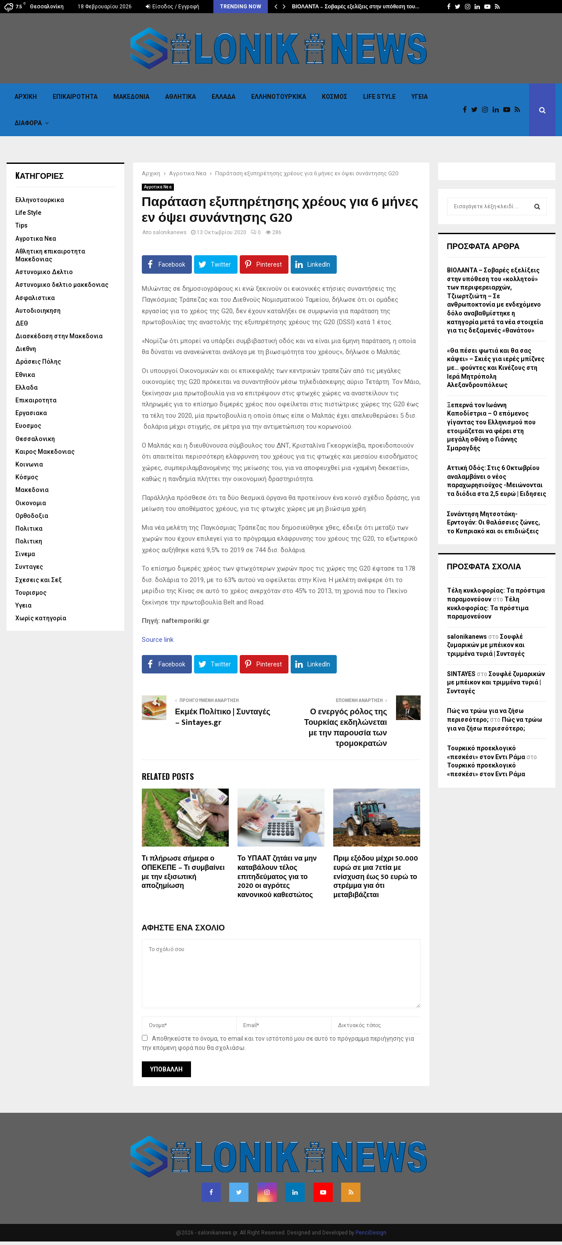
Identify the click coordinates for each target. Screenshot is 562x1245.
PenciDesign (371, 1233)
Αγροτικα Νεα (158, 187)
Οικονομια (30, 503)
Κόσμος (334, 96)
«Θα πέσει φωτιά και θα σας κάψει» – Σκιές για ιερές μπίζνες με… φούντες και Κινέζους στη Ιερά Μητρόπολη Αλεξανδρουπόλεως (495, 367)
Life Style (379, 96)
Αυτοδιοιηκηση (38, 310)
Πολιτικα (29, 528)
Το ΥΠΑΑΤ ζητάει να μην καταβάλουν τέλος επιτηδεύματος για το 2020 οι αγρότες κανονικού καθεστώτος (277, 877)
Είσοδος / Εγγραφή (172, 7)
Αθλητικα (180, 96)
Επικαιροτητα (75, 96)
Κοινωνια (29, 464)
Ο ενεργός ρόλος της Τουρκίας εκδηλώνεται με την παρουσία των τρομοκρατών (345, 728)
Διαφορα (28, 123)
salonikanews (170, 232)
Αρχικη (25, 96)
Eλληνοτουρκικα (278, 96)
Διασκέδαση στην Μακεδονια (59, 336)
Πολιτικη (28, 541)
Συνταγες (29, 566)
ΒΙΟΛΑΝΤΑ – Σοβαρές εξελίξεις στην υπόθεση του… (355, 6)
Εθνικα (25, 374)
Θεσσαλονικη (35, 438)
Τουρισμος (31, 592)
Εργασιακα (31, 412)
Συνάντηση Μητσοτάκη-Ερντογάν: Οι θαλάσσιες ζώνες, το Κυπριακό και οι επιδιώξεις (493, 522)
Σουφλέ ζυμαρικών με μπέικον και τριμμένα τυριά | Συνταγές (486, 645)
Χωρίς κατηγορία (40, 618)
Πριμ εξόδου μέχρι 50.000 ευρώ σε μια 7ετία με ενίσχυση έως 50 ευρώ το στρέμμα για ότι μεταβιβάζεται (375, 877)
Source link (157, 640)
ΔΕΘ (21, 323)
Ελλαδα (223, 96)
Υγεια (419, 96)
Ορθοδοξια (31, 515)
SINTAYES (461, 673)
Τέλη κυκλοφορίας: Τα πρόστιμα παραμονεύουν (488, 608)
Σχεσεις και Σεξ (38, 579)
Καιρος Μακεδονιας (45, 451)
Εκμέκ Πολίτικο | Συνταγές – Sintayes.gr (222, 717)
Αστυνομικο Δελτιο (44, 271)
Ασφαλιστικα (35, 297)
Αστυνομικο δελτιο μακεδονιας (61, 284)
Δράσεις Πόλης (38, 361)
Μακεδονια (131, 96)
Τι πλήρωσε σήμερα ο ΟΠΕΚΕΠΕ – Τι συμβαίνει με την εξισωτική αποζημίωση (183, 872)
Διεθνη (25, 348)
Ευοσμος (28, 425)
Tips (21, 225)
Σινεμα (25, 553)
